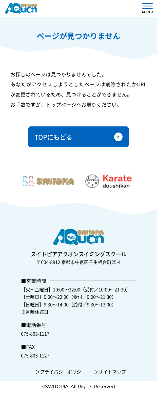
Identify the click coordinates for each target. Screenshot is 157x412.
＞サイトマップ (110, 371)
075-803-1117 (35, 333)
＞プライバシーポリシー (60, 371)
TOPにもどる (53, 136)
